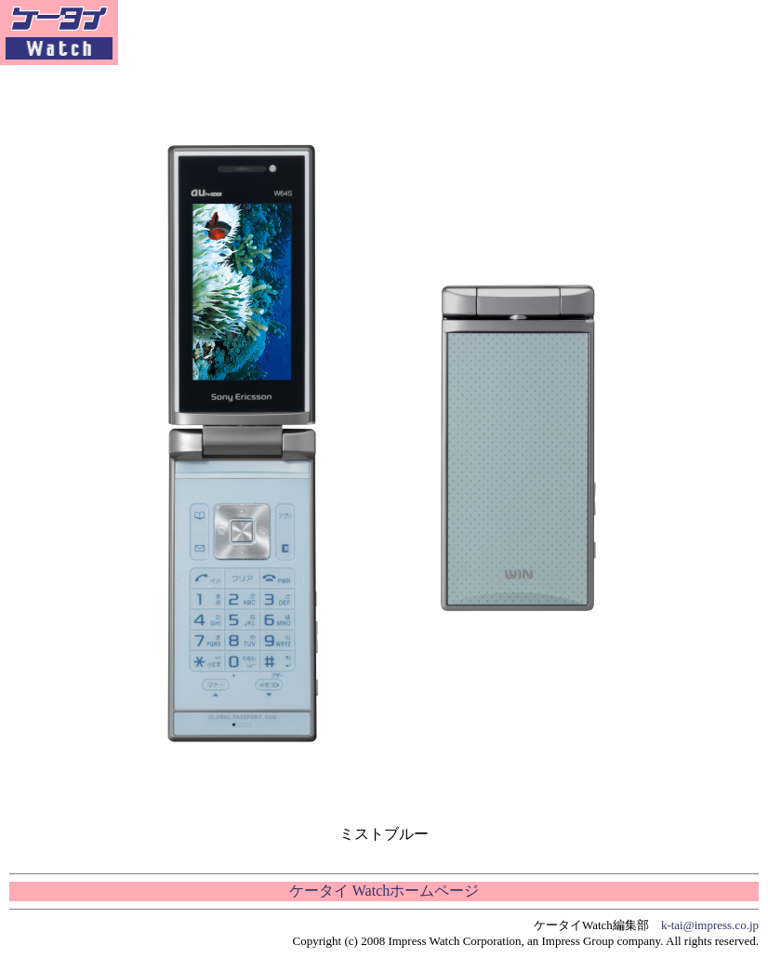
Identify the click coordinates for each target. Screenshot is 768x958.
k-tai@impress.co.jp (710, 925)
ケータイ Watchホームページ (384, 890)
